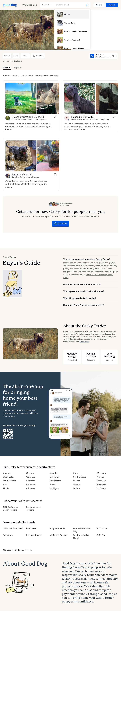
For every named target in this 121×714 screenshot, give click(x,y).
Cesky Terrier (20, 550)
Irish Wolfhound (33, 535)
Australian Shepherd (12, 528)
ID (31, 550)
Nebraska (30, 481)
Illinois (6, 488)
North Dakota (79, 477)
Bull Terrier (102, 528)
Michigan (54, 488)
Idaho (19, 61)
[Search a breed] (72, 4)
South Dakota (9, 481)
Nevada (53, 473)
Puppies (18, 67)
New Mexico (55, 481)
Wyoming (101, 473)
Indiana (76, 488)
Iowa (5, 484)
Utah (75, 473)
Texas (52, 484)
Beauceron (31, 528)
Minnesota (102, 481)
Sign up (112, 5)
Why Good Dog (29, 5)
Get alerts (60, 223)
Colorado (30, 477)
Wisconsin (101, 484)
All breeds (7, 550)
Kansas (76, 481)
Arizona (100, 477)
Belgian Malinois (57, 528)
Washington (8, 477)
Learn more (84, 342)
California (55, 477)
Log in (99, 5)
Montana (7, 473)
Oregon (30, 473)
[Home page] (10, 4)
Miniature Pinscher (59, 535)
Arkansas (30, 488)
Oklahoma (31, 484)
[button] (20, 98)
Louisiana (101, 488)
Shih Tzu (101, 535)
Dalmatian (8, 535)
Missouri (77, 484)
